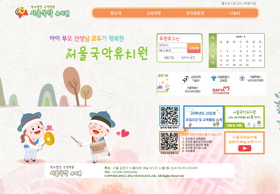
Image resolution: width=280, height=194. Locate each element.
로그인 (237, 3)
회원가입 (250, 3)
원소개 (115, 13)
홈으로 (226, 3)
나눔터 (235, 13)
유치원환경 (195, 13)
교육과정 (154, 13)
